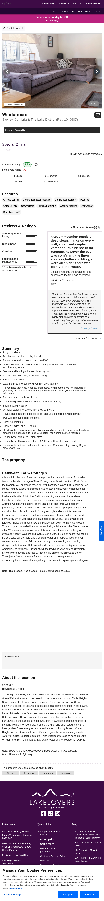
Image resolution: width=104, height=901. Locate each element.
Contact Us (64, 4)
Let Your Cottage (47, 4)
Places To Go (51, 11)
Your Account (92, 4)
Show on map (51, 181)
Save (97, 115)
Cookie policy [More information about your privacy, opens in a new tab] (15, 888)
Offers (96, 11)
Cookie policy (47, 844)
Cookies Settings (12, 894)
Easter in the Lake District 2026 (88, 844)
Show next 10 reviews (86, 338)
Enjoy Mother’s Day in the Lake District (88, 859)
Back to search (15, 28)
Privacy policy (47, 839)
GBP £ (77, 4)
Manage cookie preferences (48, 850)
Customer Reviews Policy (53, 856)
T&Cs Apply (52, 20)
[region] (52, 883)
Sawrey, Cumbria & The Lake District (40, 119)
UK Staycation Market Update (86, 852)
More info (45, 860)
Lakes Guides (84, 11)
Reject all (89, 894)
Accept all (68, 894)
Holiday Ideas (68, 11)
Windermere (14, 114)
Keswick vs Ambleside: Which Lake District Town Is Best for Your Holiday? (87, 834)
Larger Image (14, 104)
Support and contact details (50, 833)
